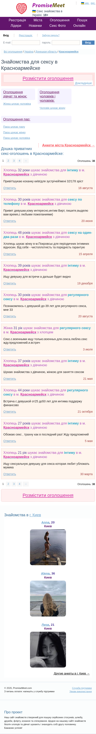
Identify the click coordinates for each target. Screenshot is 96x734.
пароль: (61, 42)
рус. (93, 3)
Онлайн (79, 25)
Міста (38, 20)
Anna (45, 522)
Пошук (82, 20)
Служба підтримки (82, 688)
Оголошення (60, 20)
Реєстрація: (26, 35)
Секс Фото (57, 25)
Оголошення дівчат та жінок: (15, 94)
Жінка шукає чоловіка (17, 103)
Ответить (9, 188)
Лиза (45, 624)
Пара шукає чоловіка (16, 137)
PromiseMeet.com (48, 5)
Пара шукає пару (14, 126)
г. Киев (35, 515)
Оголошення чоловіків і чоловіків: (49, 96)
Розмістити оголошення (48, 78)
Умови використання (81, 691)
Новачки (35, 25)
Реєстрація (17, 20)
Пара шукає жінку (14, 132)
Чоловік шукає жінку (52, 107)
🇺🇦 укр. (85, 3)
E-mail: (21, 42)
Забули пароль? (50, 35)
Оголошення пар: (16, 119)
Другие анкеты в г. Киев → (72, 673)
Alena (45, 573)
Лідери (16, 25)
